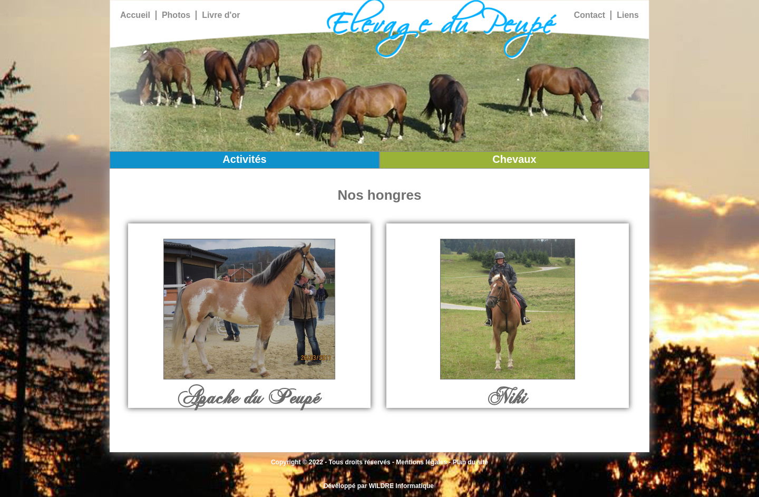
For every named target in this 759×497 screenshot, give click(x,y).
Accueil (135, 15)
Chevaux (514, 159)
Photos (176, 15)
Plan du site (470, 462)
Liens (628, 15)
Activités (244, 159)
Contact (590, 15)
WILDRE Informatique (401, 486)
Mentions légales (421, 462)
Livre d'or (221, 15)
